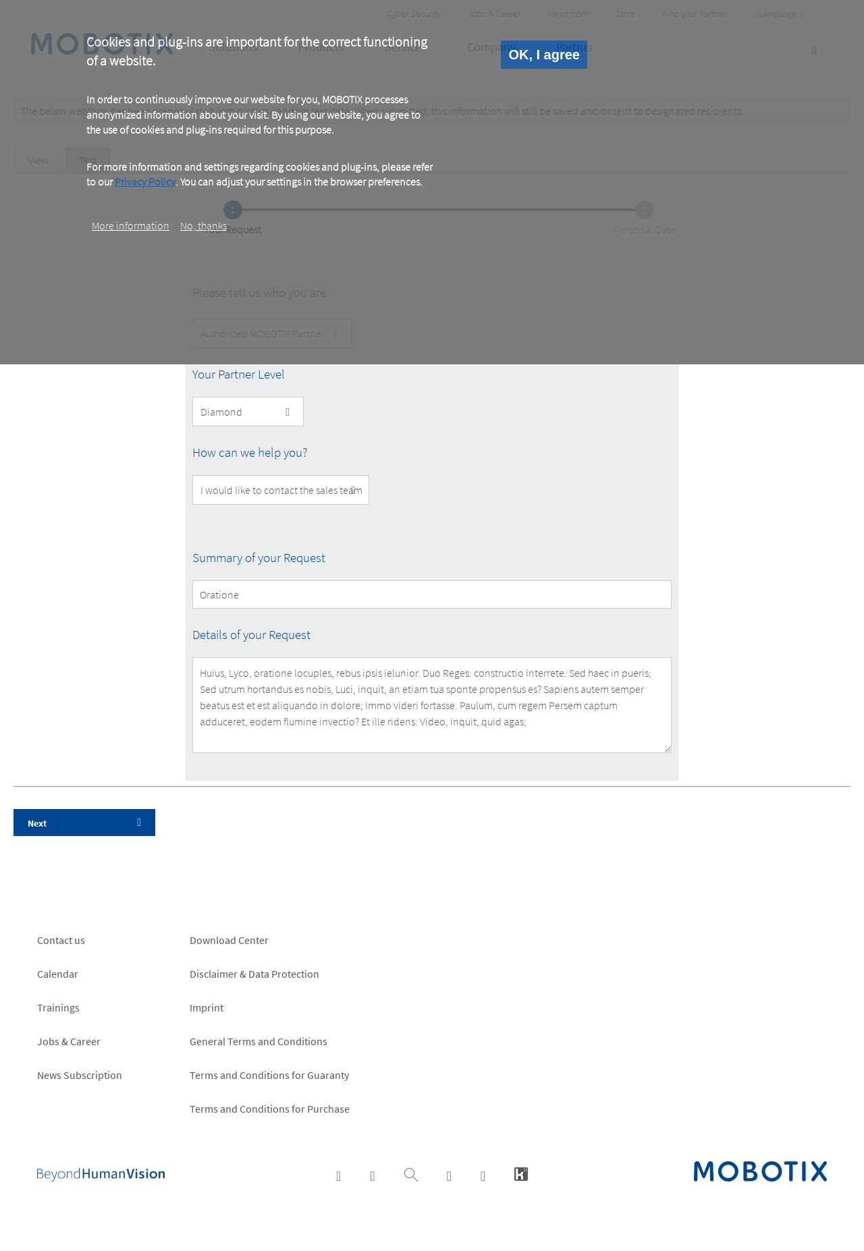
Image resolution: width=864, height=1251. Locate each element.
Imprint (206, 1007)
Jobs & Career (69, 1041)
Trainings (58, 1007)
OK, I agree (544, 54)
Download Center (229, 940)
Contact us (61, 940)
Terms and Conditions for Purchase (270, 1108)
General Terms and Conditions (258, 1041)
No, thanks (203, 225)
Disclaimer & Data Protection (254, 973)
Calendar (57, 973)
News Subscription (79, 1075)
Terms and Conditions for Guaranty (269, 1075)
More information (130, 225)
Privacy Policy (145, 181)
